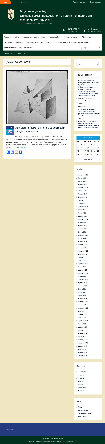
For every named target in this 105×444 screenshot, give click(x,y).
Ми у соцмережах (25, 48)
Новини (80, 381)
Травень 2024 (82, 229)
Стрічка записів (83, 410)
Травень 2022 (82, 286)
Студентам (8, 42)
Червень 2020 (82, 333)
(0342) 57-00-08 (74, 29)
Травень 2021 (82, 314)
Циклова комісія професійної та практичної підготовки (56, 15)
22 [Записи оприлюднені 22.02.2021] (78, 154)
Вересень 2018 (83, 349)
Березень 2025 (83, 206)
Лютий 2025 (82, 210)
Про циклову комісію (11, 37)
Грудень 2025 (82, 184)
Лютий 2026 (82, 178)
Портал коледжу (95, 2)
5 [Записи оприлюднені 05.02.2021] (91, 144)
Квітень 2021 (82, 317)
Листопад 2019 (83, 340)
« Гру (85, 159)
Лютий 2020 (82, 336)
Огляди (80, 384)
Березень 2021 (83, 321)
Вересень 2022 (83, 279)
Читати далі (25, 147)
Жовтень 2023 (82, 248)
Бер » (90, 159)
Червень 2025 (82, 197)
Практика (81, 391)
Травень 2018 (82, 355)
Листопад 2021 (83, 302)
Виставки (81, 375)
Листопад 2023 (83, 245)
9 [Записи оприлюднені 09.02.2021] (81, 148)
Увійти (80, 407)
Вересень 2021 (83, 308)
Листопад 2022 (83, 273)
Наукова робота (54, 37)
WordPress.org (82, 416)
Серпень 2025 (82, 194)
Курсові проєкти (84, 42)
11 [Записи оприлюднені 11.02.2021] (88, 148)
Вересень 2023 (83, 251)
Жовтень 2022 (82, 276)
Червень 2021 (82, 311)
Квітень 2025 (82, 203)
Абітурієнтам (86, 37)
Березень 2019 (83, 343)
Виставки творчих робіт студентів (39, 42)
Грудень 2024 (82, 216)
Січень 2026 (82, 181)
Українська (9, 430)
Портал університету (80, 2)
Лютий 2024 (82, 238)
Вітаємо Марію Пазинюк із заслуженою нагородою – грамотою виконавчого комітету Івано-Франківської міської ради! (89, 114)
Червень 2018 (82, 352)
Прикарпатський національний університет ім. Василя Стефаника (50, 441)
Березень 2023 (83, 264)
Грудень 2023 (82, 241)
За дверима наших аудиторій (65, 42)
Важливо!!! (19, 42)
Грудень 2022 (82, 270)
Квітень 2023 (82, 260)
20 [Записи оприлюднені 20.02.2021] (94, 151)
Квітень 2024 (82, 232)
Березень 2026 (83, 175)
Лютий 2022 (82, 292)
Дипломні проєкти (10, 48)
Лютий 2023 (82, 267)
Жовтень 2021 (82, 305)
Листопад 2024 (83, 219)
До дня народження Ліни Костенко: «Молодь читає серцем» (86, 101)
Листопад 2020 (83, 330)
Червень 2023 (82, 254)
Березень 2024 (83, 235)
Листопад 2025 (83, 187)
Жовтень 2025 (82, 191)
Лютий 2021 (82, 324)
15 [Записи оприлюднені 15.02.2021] (78, 151)
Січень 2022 (82, 295)
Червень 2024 (82, 225)
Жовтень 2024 (82, 222)
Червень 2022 (82, 283)
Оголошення (82, 106)
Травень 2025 (82, 200)
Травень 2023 (82, 257)
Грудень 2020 (82, 327)
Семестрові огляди (71, 37)
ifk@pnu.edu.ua (72, 31)
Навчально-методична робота (34, 37)
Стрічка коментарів (84, 413)
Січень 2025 (82, 213)
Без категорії (82, 372)
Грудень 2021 (82, 298)
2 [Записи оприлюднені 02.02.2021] (81, 144)
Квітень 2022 (82, 289)
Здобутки (81, 378)
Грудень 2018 (82, 346)
